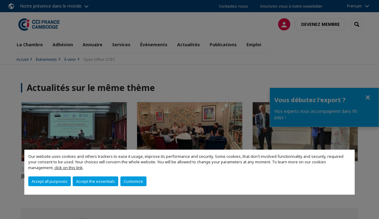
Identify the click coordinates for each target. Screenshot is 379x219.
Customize (133, 181)
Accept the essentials (95, 181)
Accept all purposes (49, 181)
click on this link (68, 167)
